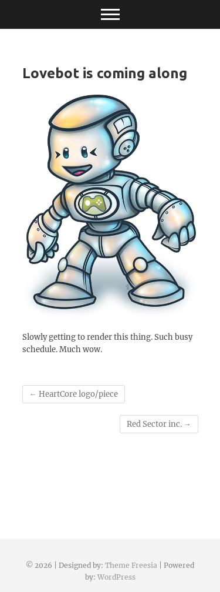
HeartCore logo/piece (73, 394)
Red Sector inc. (159, 424)
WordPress (116, 577)
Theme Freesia (131, 565)
